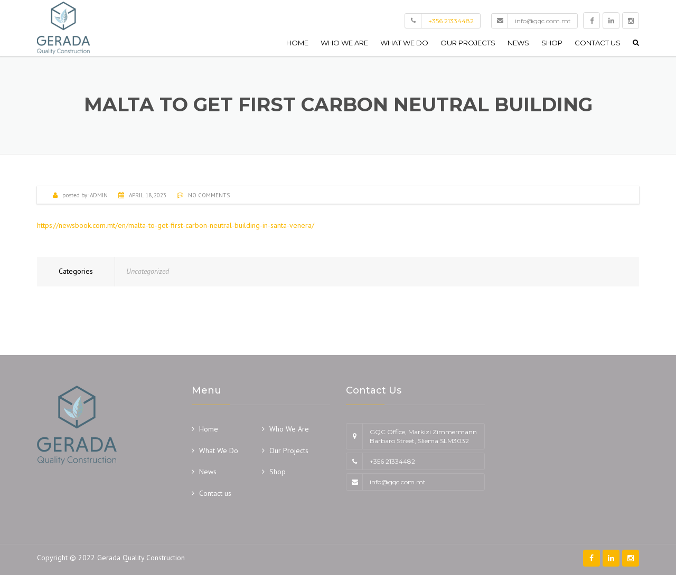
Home (297, 43)
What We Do (404, 43)
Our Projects (467, 43)
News (518, 43)
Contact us (598, 43)
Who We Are (344, 43)
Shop (551, 43)
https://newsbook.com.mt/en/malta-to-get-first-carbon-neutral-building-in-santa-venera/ (175, 225)
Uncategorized (147, 271)
